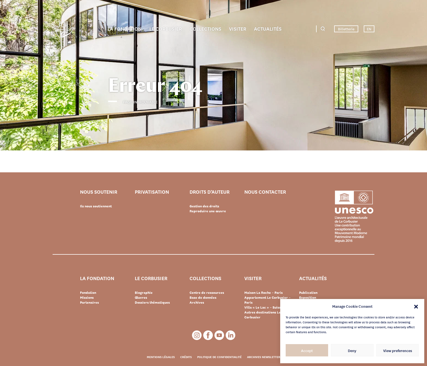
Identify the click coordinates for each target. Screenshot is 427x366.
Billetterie (346, 28)
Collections (205, 28)
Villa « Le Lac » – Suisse (263, 307)
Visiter (237, 28)
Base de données (203, 297)
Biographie (144, 292)
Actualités (268, 28)
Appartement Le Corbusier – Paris (267, 300)
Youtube (219, 335)
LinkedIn (230, 335)
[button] (416, 306)
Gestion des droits (204, 206)
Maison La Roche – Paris (263, 292)
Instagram (197, 335)
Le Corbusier (165, 28)
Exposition (307, 297)
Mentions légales (161, 356)
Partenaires (89, 302)
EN (369, 28)
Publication (308, 292)
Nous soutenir (98, 192)
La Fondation (124, 28)
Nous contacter (265, 192)
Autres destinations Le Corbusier (262, 314)
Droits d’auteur (210, 192)
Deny (352, 350)
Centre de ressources (207, 292)
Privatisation (152, 192)
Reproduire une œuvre (208, 210)
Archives (197, 302)
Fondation (88, 292)
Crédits (186, 356)
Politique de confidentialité (219, 356)
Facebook (208, 335)
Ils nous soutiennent (96, 206)
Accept (307, 350)
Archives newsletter (263, 356)
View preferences (397, 350)
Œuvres (141, 297)
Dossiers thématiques (152, 302)
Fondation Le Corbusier (64, 30)
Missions (87, 297)
